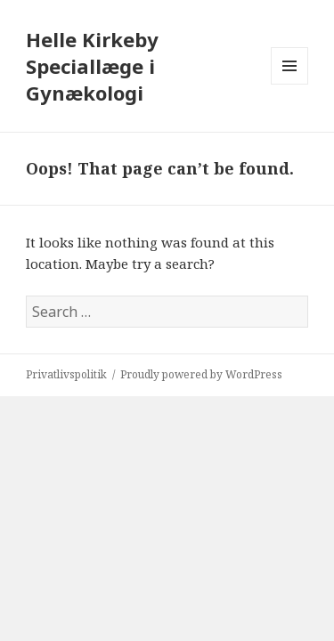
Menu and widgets (290, 84)
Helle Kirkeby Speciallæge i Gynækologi (92, 66)
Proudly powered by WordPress (201, 374)
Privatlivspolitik (66, 374)
